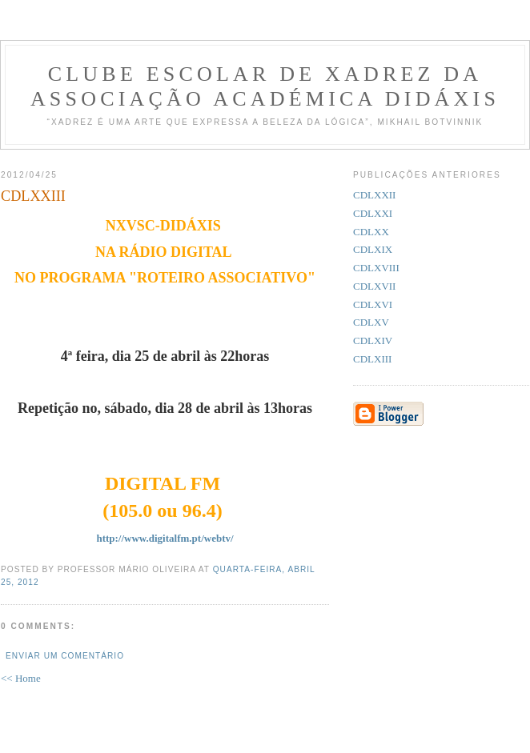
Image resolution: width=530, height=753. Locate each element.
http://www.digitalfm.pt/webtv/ (164, 538)
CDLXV (371, 322)
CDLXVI (372, 304)
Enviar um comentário (65, 655)
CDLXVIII (376, 268)
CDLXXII (374, 195)
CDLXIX (372, 249)
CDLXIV (372, 340)
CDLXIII (372, 359)
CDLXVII (374, 286)
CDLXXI (372, 213)
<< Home (21, 678)
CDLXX (371, 232)
